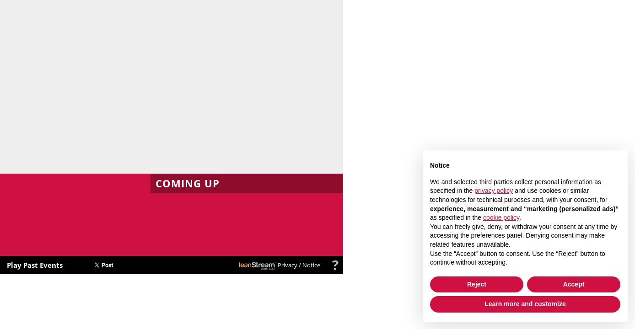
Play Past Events (35, 265)
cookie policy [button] (501, 217)
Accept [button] (574, 284)
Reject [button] (476, 284)
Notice (311, 265)
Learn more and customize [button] (524, 304)
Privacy (287, 265)
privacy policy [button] (493, 190)
